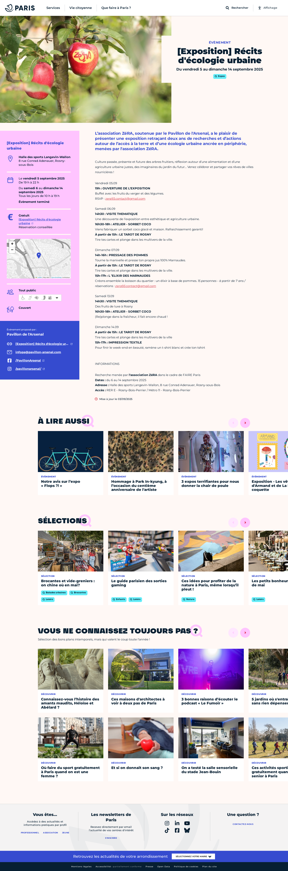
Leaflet (39, 277)
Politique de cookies (186, 866)
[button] (39, 255)
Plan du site (209, 866)
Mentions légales (81, 866)
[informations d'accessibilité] (40, 297)
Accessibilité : (119, 866)
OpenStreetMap (56, 277)
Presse (149, 866)
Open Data (163, 866)
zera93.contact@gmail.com (125, 198)
